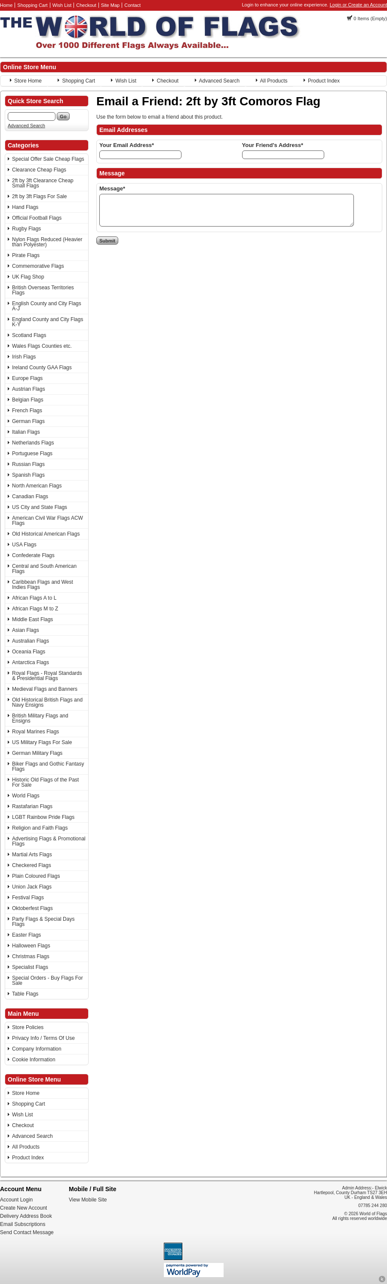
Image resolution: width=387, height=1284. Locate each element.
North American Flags (36, 486)
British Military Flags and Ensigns (40, 718)
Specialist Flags (30, 967)
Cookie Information (33, 1060)
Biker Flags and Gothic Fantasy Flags (48, 766)
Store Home (28, 81)
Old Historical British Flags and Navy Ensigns (47, 702)
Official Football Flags (36, 218)
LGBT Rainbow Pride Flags (43, 817)
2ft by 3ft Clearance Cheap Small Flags (43, 183)
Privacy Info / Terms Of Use (43, 1038)
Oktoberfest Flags (32, 908)
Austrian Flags (28, 389)
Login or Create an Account (358, 4)
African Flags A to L (34, 598)
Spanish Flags (28, 475)
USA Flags (24, 545)
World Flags (26, 796)
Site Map (110, 5)
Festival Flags (28, 898)
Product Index (324, 81)
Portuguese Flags (32, 453)
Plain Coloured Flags (36, 876)
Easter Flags (26, 935)
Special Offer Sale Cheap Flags (48, 159)
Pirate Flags (26, 255)
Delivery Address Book (26, 1216)
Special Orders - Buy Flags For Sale (47, 980)
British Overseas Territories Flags (43, 290)
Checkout (86, 5)
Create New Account (23, 1208)
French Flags (27, 411)
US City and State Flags (39, 507)
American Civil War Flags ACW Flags (47, 520)
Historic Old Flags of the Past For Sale (45, 782)
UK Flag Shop (28, 277)
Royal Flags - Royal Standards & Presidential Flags (47, 675)
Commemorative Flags (38, 266)
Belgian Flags (27, 400)
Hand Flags (25, 207)
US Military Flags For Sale (42, 742)
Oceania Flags (28, 652)
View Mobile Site (88, 1200)
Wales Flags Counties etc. (42, 346)
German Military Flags (37, 753)
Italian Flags (26, 432)
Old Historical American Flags (46, 534)
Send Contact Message (27, 1232)
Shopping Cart (32, 5)
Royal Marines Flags (35, 732)
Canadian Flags (30, 496)
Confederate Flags (33, 555)
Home (6, 5)
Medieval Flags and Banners (44, 689)
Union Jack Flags (32, 887)
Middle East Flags (32, 619)
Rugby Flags (26, 229)
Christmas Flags (30, 956)
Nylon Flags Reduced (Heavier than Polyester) (47, 242)
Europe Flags (27, 378)
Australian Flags (30, 641)
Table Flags (25, 994)
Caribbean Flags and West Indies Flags (42, 584)
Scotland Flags (29, 335)
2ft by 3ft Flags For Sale (39, 196)
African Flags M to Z (35, 609)
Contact (132, 5)
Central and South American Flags (44, 568)
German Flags (28, 421)
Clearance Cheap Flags (39, 170)
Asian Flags (25, 630)
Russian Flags (28, 464)
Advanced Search (219, 81)
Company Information (36, 1049)
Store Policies (27, 1027)
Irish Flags (24, 357)
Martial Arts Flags (32, 855)
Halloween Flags (31, 946)
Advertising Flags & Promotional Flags (49, 841)
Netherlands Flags (33, 443)
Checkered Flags (31, 865)
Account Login (16, 1200)
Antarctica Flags (30, 662)
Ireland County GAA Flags (42, 368)
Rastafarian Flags (32, 806)
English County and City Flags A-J (46, 306)
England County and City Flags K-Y (47, 322)
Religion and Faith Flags (40, 828)
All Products (274, 81)
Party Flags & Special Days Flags (43, 921)
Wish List (62, 5)
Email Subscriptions (22, 1224)
